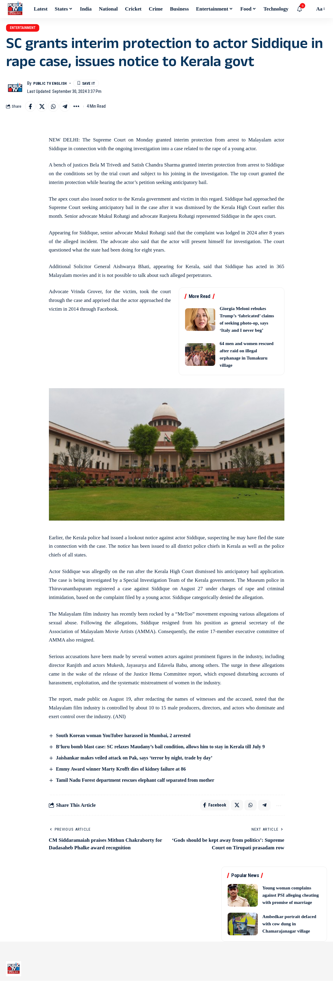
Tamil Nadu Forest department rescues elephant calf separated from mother (139, 786)
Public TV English (52, 87)
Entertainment (29, 30)
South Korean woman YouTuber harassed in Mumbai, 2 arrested (127, 741)
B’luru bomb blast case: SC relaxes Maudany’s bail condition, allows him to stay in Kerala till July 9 (166, 752)
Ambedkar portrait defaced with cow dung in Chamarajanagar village (290, 938)
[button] (309, 9)
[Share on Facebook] (31, 111)
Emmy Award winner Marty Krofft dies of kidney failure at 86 (124, 775)
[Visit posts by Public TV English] (15, 91)
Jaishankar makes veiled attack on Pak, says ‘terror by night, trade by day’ (138, 763)
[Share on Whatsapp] (57, 111)
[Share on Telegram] (70, 111)
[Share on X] (44, 111)
